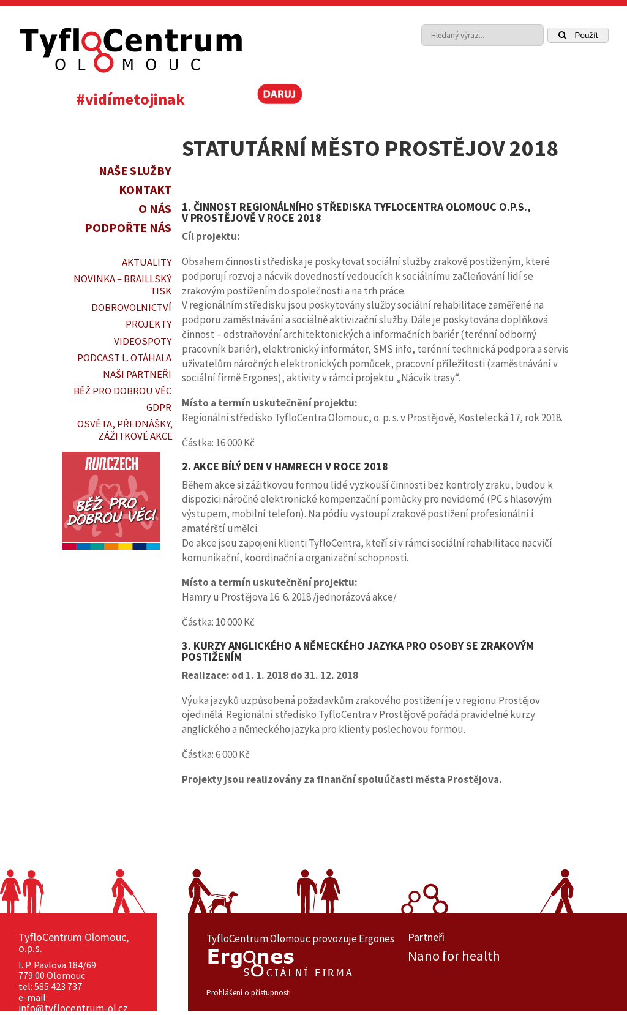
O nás (154, 208)
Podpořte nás (127, 227)
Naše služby (135, 170)
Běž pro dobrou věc (122, 390)
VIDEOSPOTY (142, 341)
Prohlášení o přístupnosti (248, 992)
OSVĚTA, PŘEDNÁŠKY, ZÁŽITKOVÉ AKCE (125, 430)
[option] (508, 956)
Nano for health (454, 956)
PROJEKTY (148, 324)
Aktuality (146, 262)
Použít (578, 35)
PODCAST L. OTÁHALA (124, 357)
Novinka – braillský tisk (122, 285)
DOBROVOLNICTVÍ (131, 307)
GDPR (158, 407)
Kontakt (145, 189)
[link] (568, 98)
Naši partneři (137, 374)
